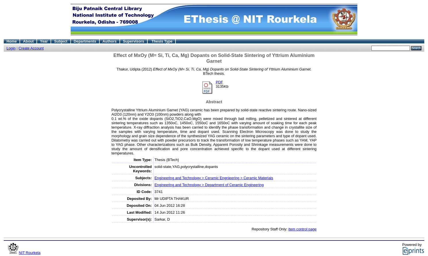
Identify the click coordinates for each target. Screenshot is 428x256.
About (28, 41)
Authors (110, 41)
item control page (302, 229)
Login (11, 48)
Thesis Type (161, 41)
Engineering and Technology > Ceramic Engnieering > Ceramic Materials (214, 178)
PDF (219, 82)
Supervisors (133, 41)
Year (44, 41)
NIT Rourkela (30, 253)
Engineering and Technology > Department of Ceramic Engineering (209, 185)
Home (12, 41)
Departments (85, 41)
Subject (60, 41)
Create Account (31, 48)
